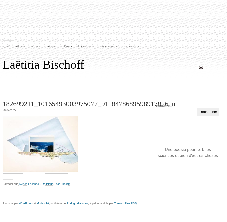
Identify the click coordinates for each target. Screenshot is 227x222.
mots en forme (109, 46)
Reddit (66, 183)
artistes (35, 46)
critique (51, 46)
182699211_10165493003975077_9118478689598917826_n (89, 104)
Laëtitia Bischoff (43, 64)
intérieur (67, 46)
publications (131, 46)
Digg (58, 183)
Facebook (34, 183)
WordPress (26, 203)
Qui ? (6, 46)
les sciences (86, 46)
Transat (118, 203)
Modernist (43, 203)
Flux (131, 203)
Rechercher (163, 105)
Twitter (22, 183)
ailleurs (20, 46)
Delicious (47, 183)
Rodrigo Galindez (77, 203)
